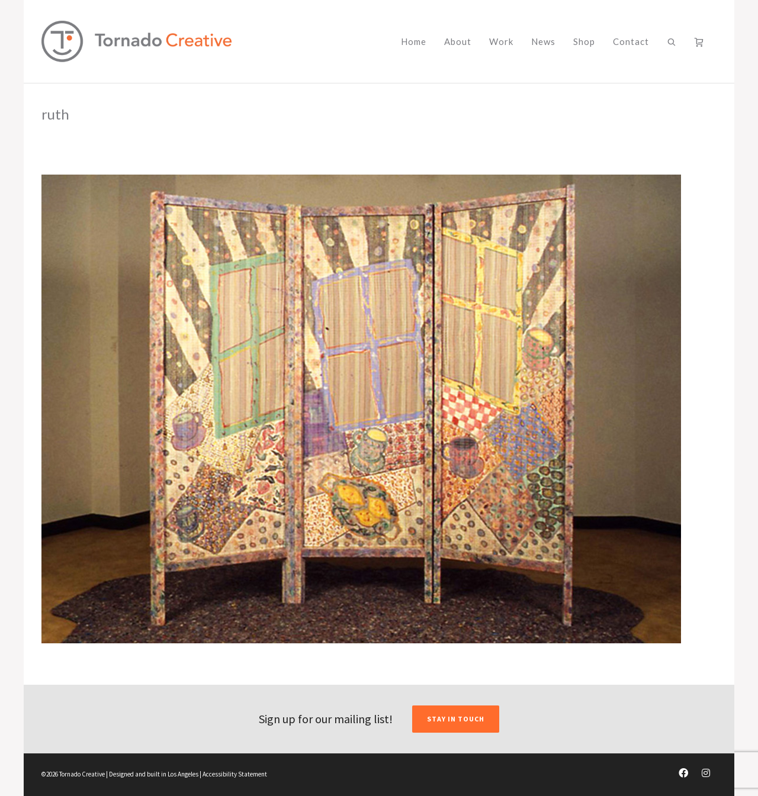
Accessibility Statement (235, 774)
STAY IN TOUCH (455, 718)
